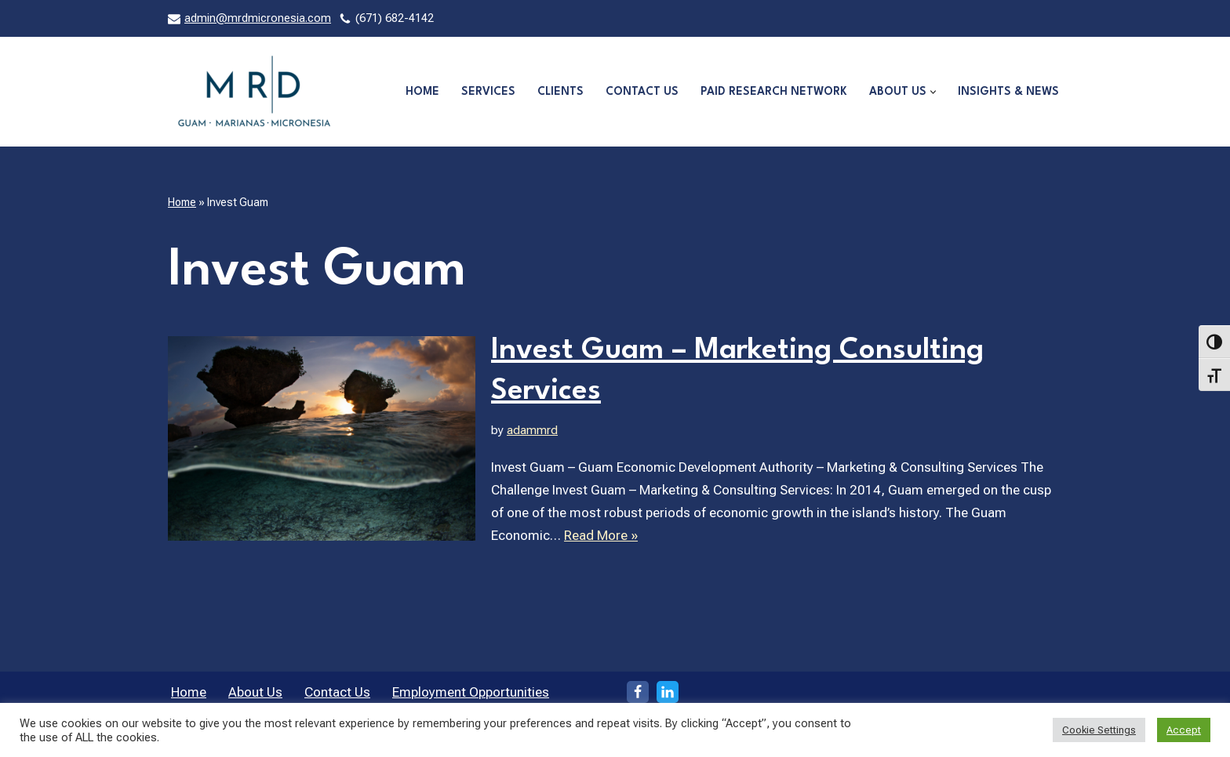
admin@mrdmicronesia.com (257, 18)
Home (422, 91)
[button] (933, 92)
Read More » (601, 535)
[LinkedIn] (668, 692)
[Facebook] (638, 692)
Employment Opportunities (470, 692)
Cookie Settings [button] (1099, 730)
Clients (560, 91)
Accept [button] (1183, 730)
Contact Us (642, 91)
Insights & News (1008, 91)
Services (488, 91)
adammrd (532, 430)
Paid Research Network (774, 91)
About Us (255, 692)
